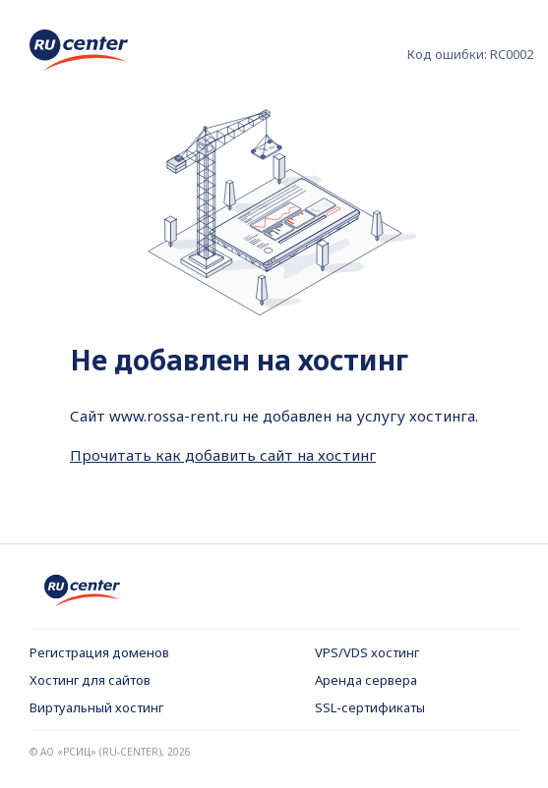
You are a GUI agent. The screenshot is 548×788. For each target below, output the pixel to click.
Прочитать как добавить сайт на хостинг (223, 455)
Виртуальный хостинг (96, 707)
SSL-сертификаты (370, 707)
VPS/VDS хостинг (367, 652)
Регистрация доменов (99, 652)
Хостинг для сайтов (90, 680)
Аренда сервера (366, 680)
